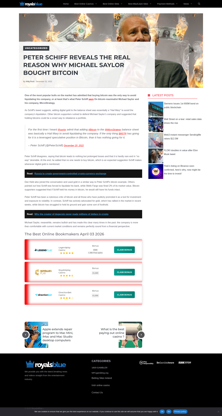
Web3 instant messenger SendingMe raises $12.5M (174, 140)
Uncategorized (36, 48)
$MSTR (122, 133)
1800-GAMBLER (99, 367)
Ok (162, 411)
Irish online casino (101, 385)
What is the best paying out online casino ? (111, 333)
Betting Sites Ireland (102, 378)
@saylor (62, 129)
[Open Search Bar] (199, 4)
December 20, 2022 (74, 145)
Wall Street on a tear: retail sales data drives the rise (175, 124)
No (169, 411)
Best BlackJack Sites (141, 4)
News (189, 4)
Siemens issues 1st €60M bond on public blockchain (173, 109)
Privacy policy (180, 411)
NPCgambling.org (100, 373)
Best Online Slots (114, 4)
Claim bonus (124, 250)
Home (66, 4)
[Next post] (141, 335)
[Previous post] (25, 335)
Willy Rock (30, 81)
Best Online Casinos (87, 4)
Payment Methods (169, 4)
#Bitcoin (92, 129)
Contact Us (97, 392)
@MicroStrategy (113, 129)
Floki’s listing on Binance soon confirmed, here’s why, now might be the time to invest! (174, 171)
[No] (218, 411)
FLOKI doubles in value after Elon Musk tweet (173, 155)
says (91, 99)
